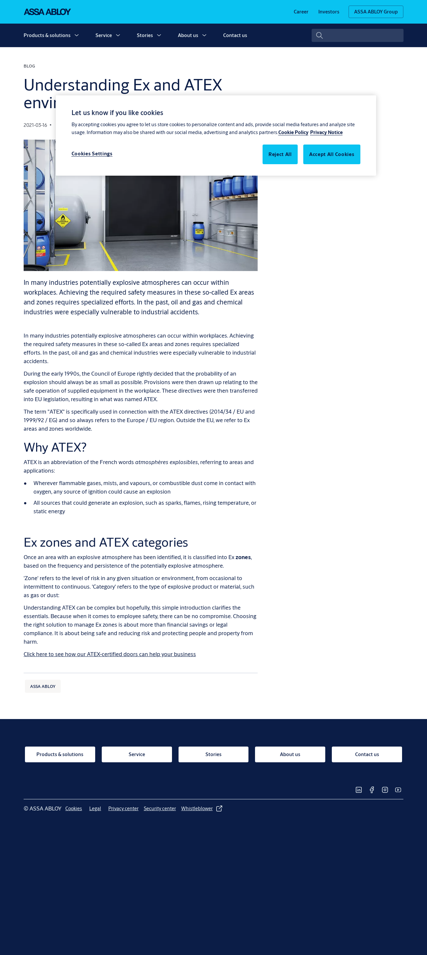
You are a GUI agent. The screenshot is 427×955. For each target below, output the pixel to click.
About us (188, 35)
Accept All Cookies (331, 154)
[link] (301, 12)
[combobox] (357, 35)
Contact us (235, 35)
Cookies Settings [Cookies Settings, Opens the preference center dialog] (92, 153)
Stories (145, 35)
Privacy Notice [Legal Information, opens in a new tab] (326, 132)
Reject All (280, 154)
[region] (216, 135)
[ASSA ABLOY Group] (376, 12)
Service (104, 35)
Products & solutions (47, 35)
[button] (76, 35)
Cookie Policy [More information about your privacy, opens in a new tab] (293, 132)
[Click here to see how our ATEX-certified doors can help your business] (110, 654)
